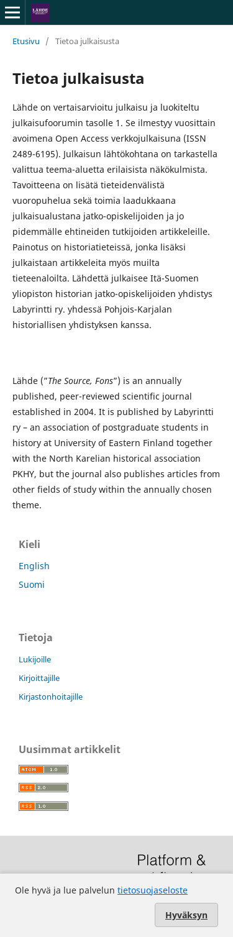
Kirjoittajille (39, 677)
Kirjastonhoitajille (51, 696)
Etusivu (26, 41)
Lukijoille (35, 659)
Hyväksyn (186, 915)
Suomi (32, 584)
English (34, 566)
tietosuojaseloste (152, 890)
